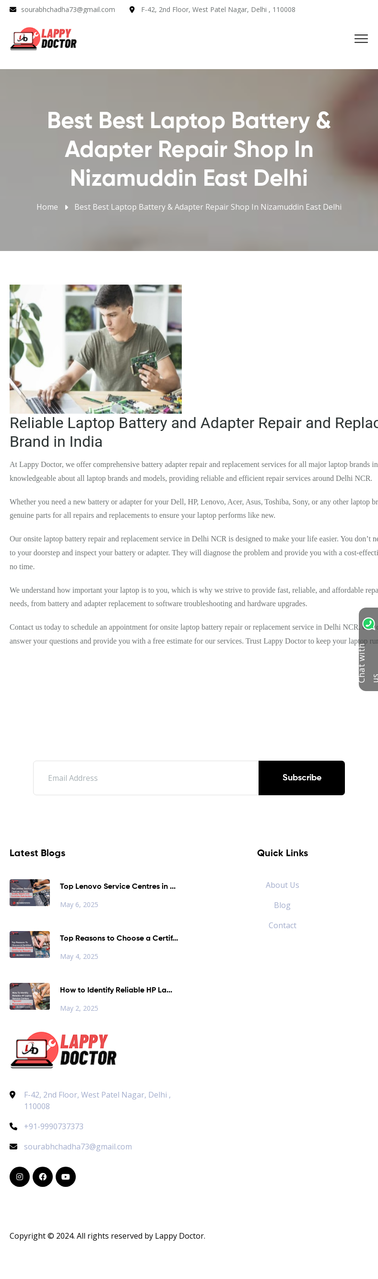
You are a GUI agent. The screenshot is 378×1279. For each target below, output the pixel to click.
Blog (282, 905)
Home (47, 207)
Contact (282, 925)
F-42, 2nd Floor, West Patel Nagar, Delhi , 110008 (218, 9)
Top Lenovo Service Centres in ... (118, 887)
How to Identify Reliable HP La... (116, 990)
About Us (282, 885)
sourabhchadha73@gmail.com (68, 9)
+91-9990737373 (46, 1126)
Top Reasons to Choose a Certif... (119, 939)
